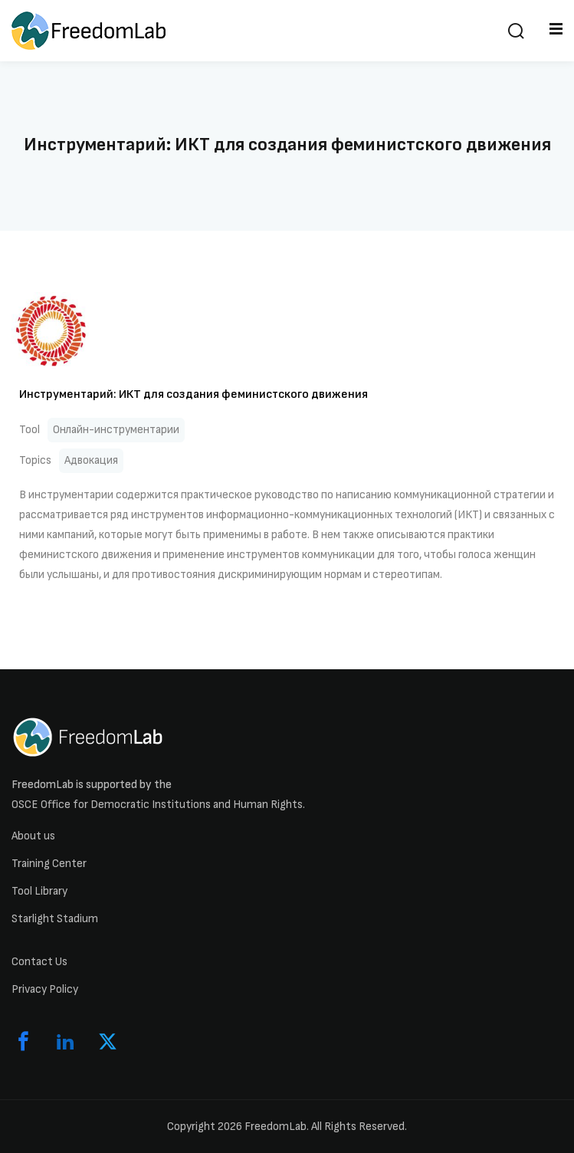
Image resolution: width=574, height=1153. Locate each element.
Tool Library (39, 891)
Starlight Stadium (54, 919)
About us (33, 836)
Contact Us (39, 961)
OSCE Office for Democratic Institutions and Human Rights (157, 804)
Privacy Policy (44, 989)
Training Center (49, 863)
